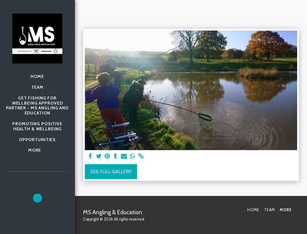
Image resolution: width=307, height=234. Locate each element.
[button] (37, 198)
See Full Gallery (111, 171)
